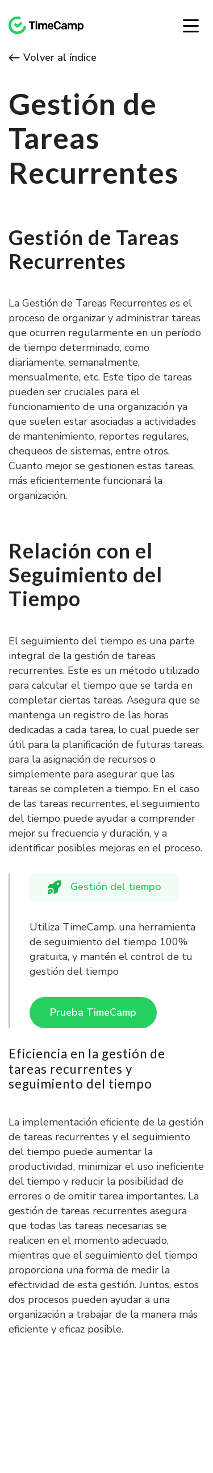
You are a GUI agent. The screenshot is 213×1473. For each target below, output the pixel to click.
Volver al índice (53, 57)
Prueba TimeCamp (93, 1012)
